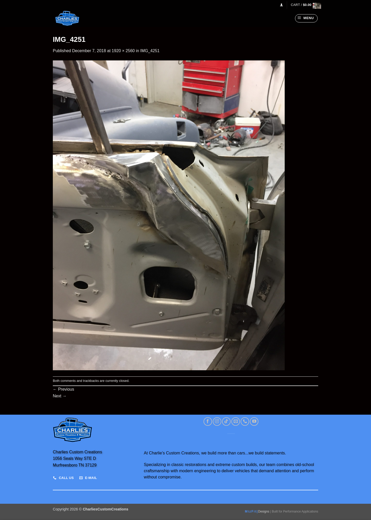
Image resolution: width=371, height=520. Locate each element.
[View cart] (304, 5)
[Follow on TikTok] (226, 421)
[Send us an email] (235, 421)
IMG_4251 (149, 51)
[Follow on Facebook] (208, 421)
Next (59, 396)
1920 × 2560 (123, 51)
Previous (63, 389)
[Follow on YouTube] (254, 421)
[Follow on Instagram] (217, 421)
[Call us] (245, 421)
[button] (281, 5)
